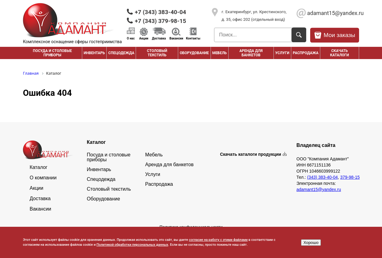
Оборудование (194, 53)
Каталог (38, 167)
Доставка (159, 38)
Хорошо (310, 242)
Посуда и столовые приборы (52, 53)
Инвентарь (94, 53)
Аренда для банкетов (251, 53)
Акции (144, 38)
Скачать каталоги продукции (250, 154)
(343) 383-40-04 (322, 177)
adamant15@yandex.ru (333, 13)
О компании (43, 177)
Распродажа (159, 184)
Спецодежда (121, 53)
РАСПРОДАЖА (305, 53)
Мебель (219, 53)
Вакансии (176, 38)
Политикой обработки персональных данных (132, 245)
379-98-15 (350, 177)
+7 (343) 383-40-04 (160, 12)
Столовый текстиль (157, 53)
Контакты (193, 38)
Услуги (282, 53)
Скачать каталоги (339, 53)
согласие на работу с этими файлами (218, 240)
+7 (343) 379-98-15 (160, 20)
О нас (131, 38)
